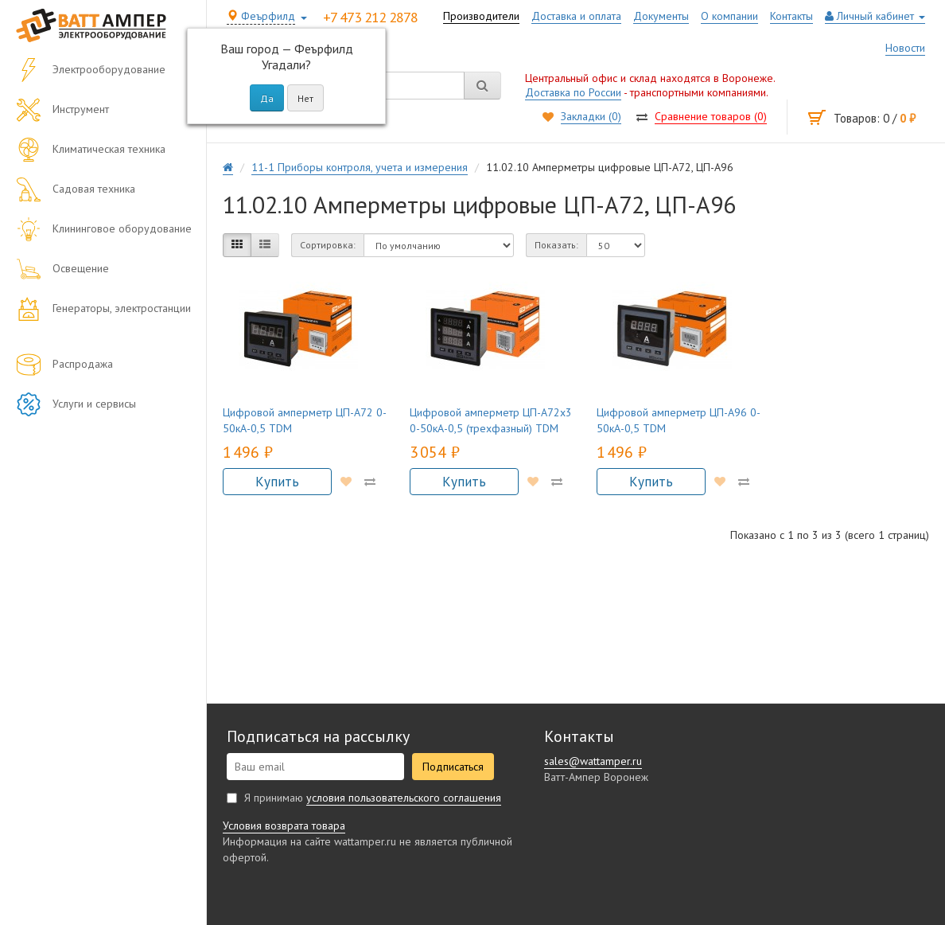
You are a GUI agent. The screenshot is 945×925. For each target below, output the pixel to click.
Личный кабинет (875, 16)
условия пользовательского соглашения (403, 797)
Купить (279, 481)
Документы (661, 16)
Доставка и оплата (576, 16)
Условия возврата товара (284, 825)
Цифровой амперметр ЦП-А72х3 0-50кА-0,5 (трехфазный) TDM (491, 420)
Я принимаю (364, 798)
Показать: (556, 245)
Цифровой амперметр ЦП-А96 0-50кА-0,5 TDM (678, 420)
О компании (729, 16)
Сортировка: (328, 245)
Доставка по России (573, 92)
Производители (481, 16)
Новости (905, 48)
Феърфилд (261, 16)
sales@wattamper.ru (593, 761)
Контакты (791, 16)
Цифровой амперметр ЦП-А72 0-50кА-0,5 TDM (305, 420)
